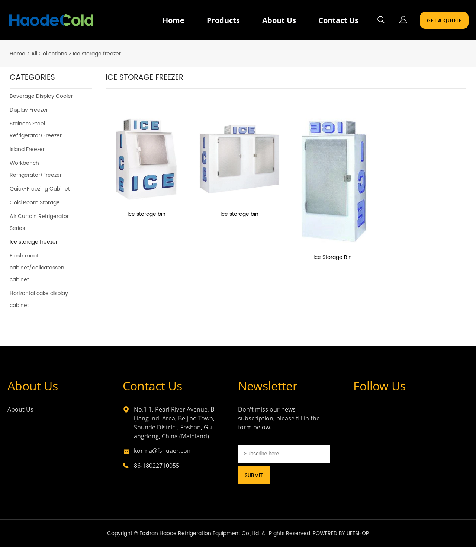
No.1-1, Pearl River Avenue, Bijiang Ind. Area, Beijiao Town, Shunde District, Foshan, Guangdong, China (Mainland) (174, 422)
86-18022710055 (156, 465)
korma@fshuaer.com (163, 451)
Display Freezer (29, 110)
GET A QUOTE (444, 20)
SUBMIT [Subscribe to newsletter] (254, 475)
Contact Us (338, 20)
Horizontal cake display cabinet (39, 299)
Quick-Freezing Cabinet (40, 189)
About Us (279, 20)
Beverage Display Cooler (41, 96)
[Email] (284, 454)
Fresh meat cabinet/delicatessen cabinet (37, 268)
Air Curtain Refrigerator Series (39, 222)
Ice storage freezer (97, 53)
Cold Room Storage (35, 202)
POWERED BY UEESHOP (341, 533)
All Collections (49, 53)
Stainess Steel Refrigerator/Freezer (36, 129)
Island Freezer (27, 149)
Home (173, 20)
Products (223, 20)
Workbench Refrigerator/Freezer (36, 169)
